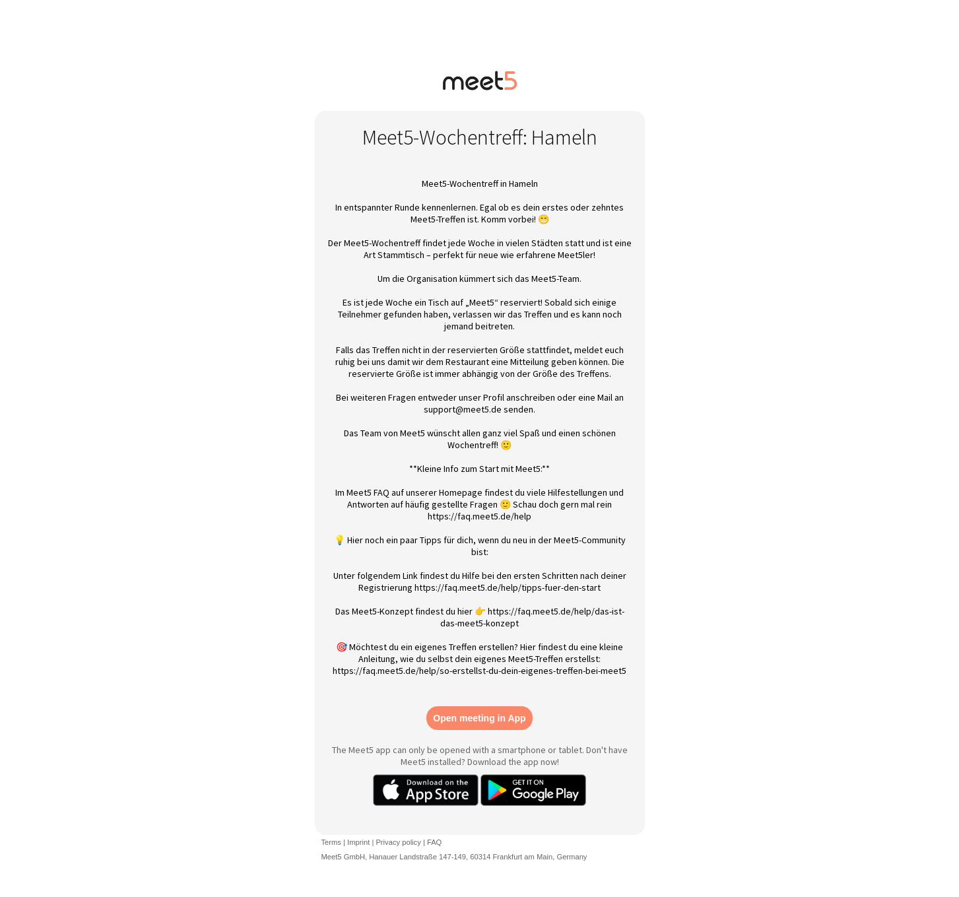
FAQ (434, 842)
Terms (331, 842)
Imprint (358, 842)
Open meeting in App (479, 718)
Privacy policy (398, 842)
